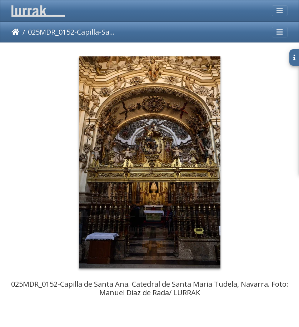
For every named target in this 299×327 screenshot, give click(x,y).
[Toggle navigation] (280, 10)
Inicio (15, 32)
